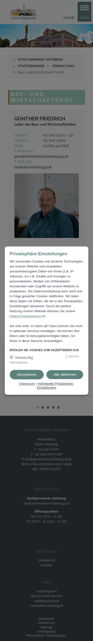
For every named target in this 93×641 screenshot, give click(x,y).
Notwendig (24, 358)
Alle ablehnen (65, 375)
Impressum (27, 384)
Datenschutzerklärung (25, 316)
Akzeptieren (26, 375)
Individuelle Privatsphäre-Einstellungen (55, 386)
